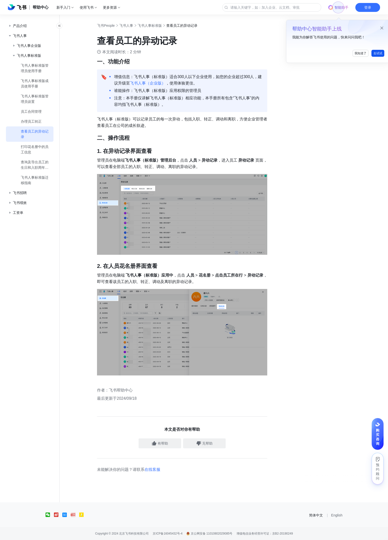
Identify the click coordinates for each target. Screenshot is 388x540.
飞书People (111, 26)
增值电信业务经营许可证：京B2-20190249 (265, 533)
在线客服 (158, 469)
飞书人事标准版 (155, 26)
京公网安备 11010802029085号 (209, 533)
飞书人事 (132, 26)
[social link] (50, 514)
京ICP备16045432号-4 (167, 533)
